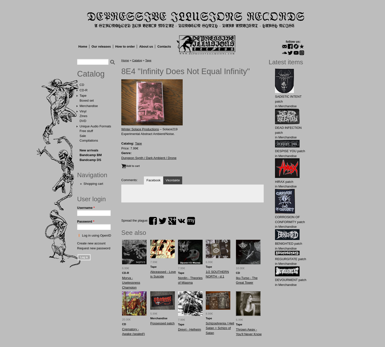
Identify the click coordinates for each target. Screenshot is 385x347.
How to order (125, 46)
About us (146, 46)
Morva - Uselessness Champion (131, 282)
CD (82, 85)
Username (86, 208)
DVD (83, 121)
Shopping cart (93, 184)
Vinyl (83, 111)
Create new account (91, 243)
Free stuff (86, 131)
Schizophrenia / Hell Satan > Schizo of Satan (220, 328)
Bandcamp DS (90, 160)
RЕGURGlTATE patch (290, 259)
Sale (83, 136)
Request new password (93, 248)
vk (181, 221)
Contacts (164, 46)
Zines (83, 116)
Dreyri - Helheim (189, 329)
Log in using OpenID (96, 235)
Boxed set (87, 100)
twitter (162, 221)
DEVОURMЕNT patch (290, 280)
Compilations (89, 140)
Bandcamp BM (91, 155)
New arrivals (89, 150)
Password (85, 221)
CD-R (84, 90)
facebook (153, 221)
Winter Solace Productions (140, 129)
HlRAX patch (284, 182)
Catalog (91, 73)
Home (82, 46)
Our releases (101, 46)
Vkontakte (173, 180)
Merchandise (89, 106)
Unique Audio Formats (95, 126)
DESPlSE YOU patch (290, 151)
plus (172, 221)
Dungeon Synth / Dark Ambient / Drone (149, 158)
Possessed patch (162, 323)
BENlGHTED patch (288, 243)
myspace (191, 221)
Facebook (153, 180)
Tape (83, 95)
